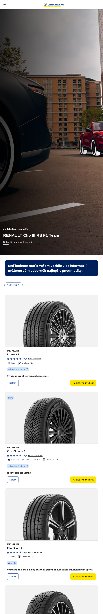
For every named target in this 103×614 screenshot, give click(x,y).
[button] (24, 359)
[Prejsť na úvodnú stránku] (54, 4)
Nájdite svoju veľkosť (83, 382)
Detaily (12, 382)
